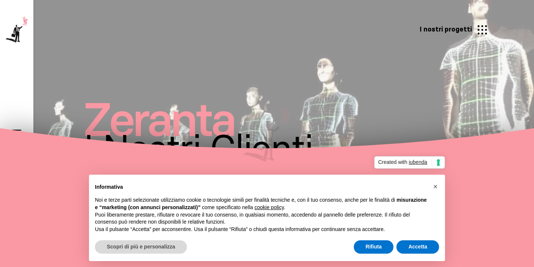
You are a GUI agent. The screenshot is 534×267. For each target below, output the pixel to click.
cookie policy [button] (269, 207)
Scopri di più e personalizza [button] (141, 247)
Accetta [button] (417, 247)
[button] (435, 186)
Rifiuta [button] (374, 247)
